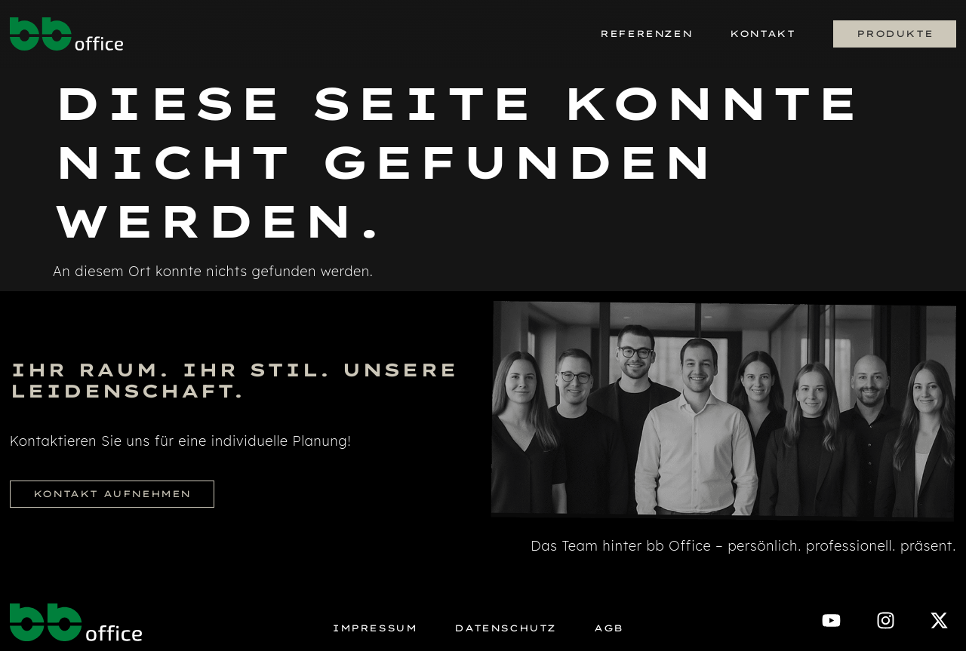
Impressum (374, 628)
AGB (608, 628)
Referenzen (646, 33)
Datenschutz (505, 628)
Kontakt (762, 33)
